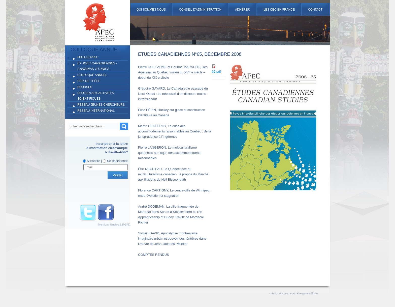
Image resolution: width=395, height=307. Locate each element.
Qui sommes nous (151, 9)
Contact (315, 9)
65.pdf (216, 71)
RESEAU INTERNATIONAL (96, 111)
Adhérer (242, 9)
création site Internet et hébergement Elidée (293, 293)
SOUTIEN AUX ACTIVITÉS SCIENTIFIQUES (95, 95)
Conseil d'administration (200, 9)
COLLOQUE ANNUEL (92, 75)
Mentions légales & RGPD (114, 224)
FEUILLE (87, 57)
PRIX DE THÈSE (88, 81)
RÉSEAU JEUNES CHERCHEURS (101, 104)
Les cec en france (279, 9)
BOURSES (84, 87)
